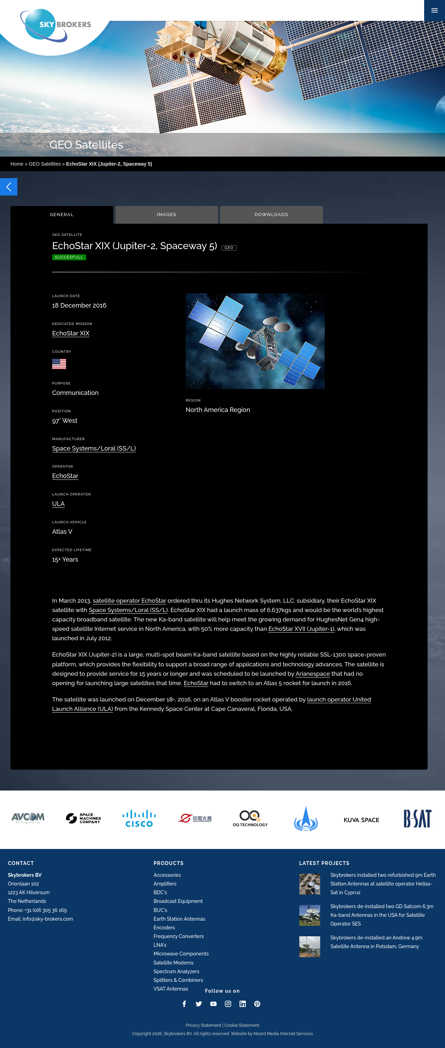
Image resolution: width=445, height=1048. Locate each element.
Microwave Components (181, 953)
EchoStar (65, 475)
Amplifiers (165, 884)
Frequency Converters (179, 936)
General (62, 214)
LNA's (160, 945)
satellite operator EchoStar (129, 600)
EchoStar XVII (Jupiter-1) (301, 628)
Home (16, 164)
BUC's (160, 910)
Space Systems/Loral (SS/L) (94, 448)
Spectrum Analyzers (177, 971)
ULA (58, 503)
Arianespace (313, 673)
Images (166, 214)
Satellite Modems (174, 963)
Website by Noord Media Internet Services (272, 1033)
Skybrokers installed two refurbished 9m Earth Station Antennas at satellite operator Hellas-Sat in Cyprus (383, 883)
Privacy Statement (203, 1025)
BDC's (160, 892)
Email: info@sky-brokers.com (40, 919)
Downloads (271, 214)
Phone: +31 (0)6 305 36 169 (37, 910)
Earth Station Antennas (179, 919)
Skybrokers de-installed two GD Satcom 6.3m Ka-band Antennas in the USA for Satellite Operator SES (382, 915)
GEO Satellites (45, 164)
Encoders (164, 927)
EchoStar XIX (70, 333)
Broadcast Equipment (178, 901)
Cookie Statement (241, 1025)
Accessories (167, 875)
